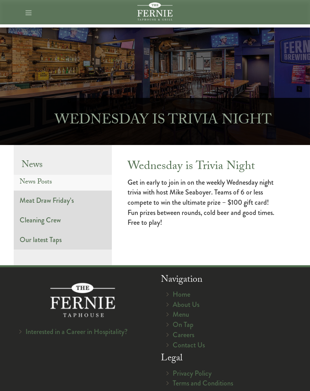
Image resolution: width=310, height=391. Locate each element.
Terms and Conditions (203, 383)
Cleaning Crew (40, 220)
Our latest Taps (41, 240)
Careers (183, 335)
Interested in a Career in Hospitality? (77, 332)
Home (181, 294)
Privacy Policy (192, 373)
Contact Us (189, 345)
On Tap (183, 324)
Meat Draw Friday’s (47, 200)
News (32, 166)
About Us (186, 304)
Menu (181, 314)
